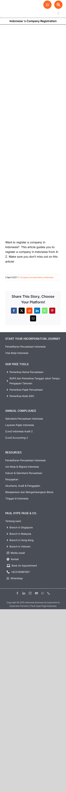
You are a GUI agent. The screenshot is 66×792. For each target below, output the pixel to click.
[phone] (48, 593)
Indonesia (49, 277)
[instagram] (30, 593)
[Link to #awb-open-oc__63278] (58, 13)
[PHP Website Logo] (17, 6)
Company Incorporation (31, 277)
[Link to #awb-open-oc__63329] (58, 5)
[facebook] (17, 593)
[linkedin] (23, 593)
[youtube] (36, 593)
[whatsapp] (42, 593)
